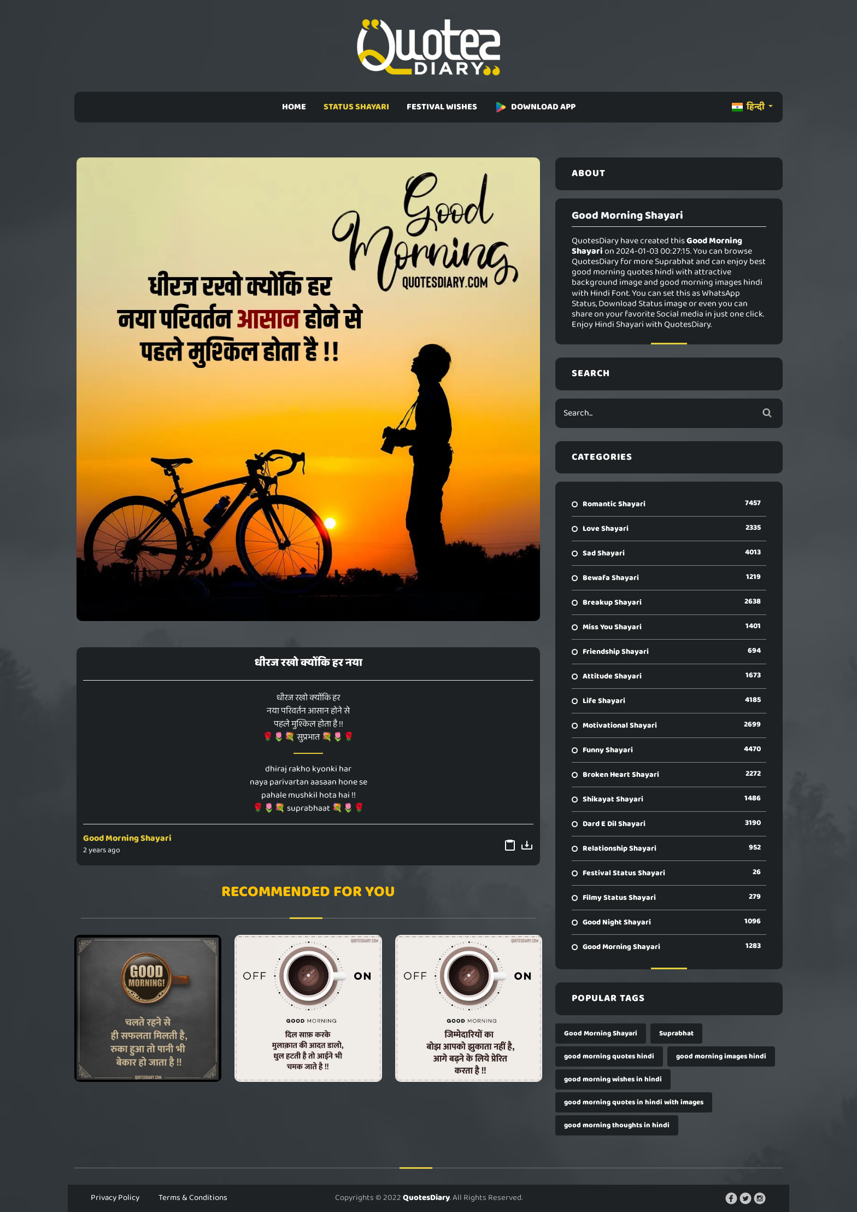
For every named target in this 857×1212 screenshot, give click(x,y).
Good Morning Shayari (127, 838)
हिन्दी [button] (749, 107)
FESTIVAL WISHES (442, 107)
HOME (294, 107)
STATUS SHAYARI (356, 107)
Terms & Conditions (193, 1197)
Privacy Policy (115, 1197)
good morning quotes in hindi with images (633, 1102)
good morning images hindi (721, 1056)
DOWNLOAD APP (535, 107)
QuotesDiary (426, 1197)
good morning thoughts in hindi (617, 1125)
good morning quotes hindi (609, 1056)
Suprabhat (676, 1033)
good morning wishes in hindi (613, 1079)
